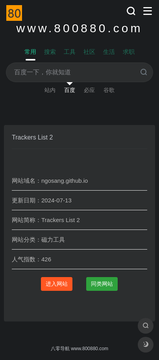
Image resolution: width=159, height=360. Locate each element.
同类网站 (102, 284)
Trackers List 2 (32, 137)
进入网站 (57, 284)
